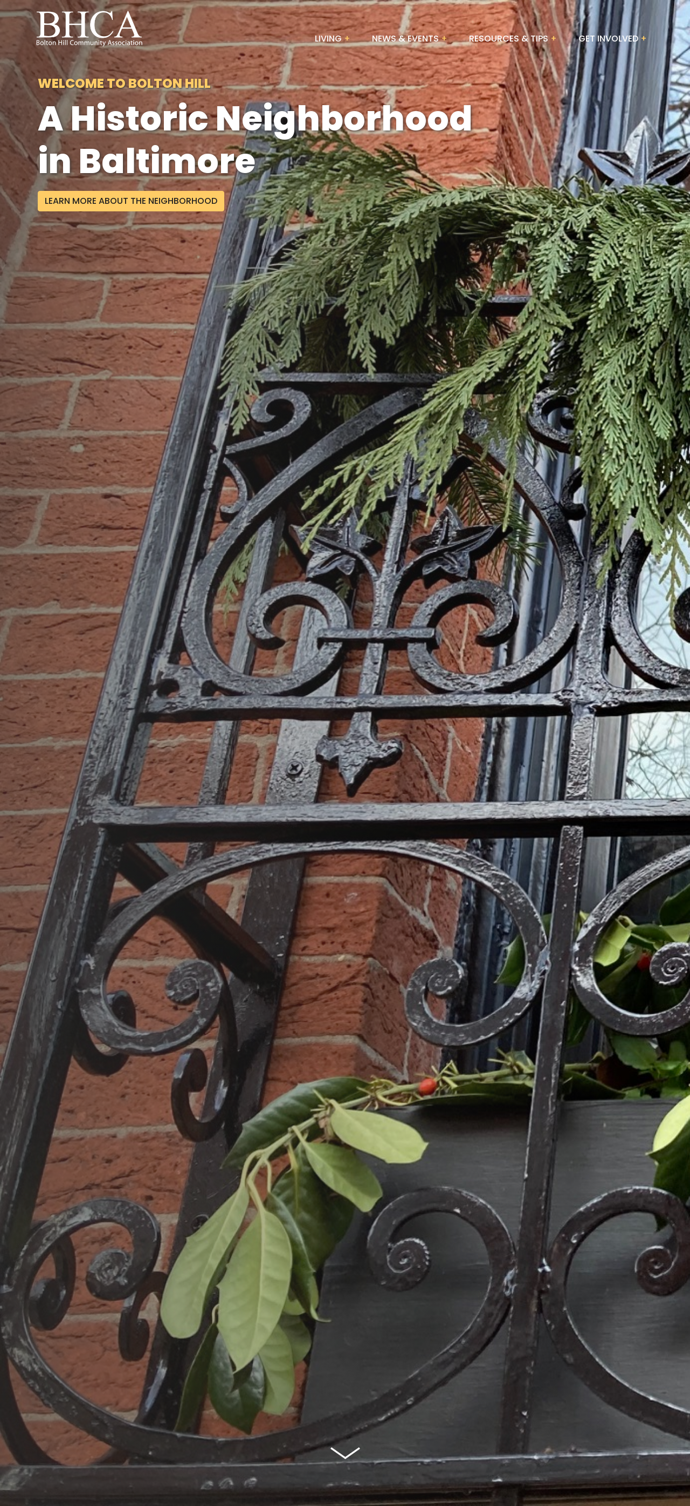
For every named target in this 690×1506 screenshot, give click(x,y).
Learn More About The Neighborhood (131, 201)
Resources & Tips (508, 38)
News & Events (405, 38)
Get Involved (608, 38)
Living (328, 38)
